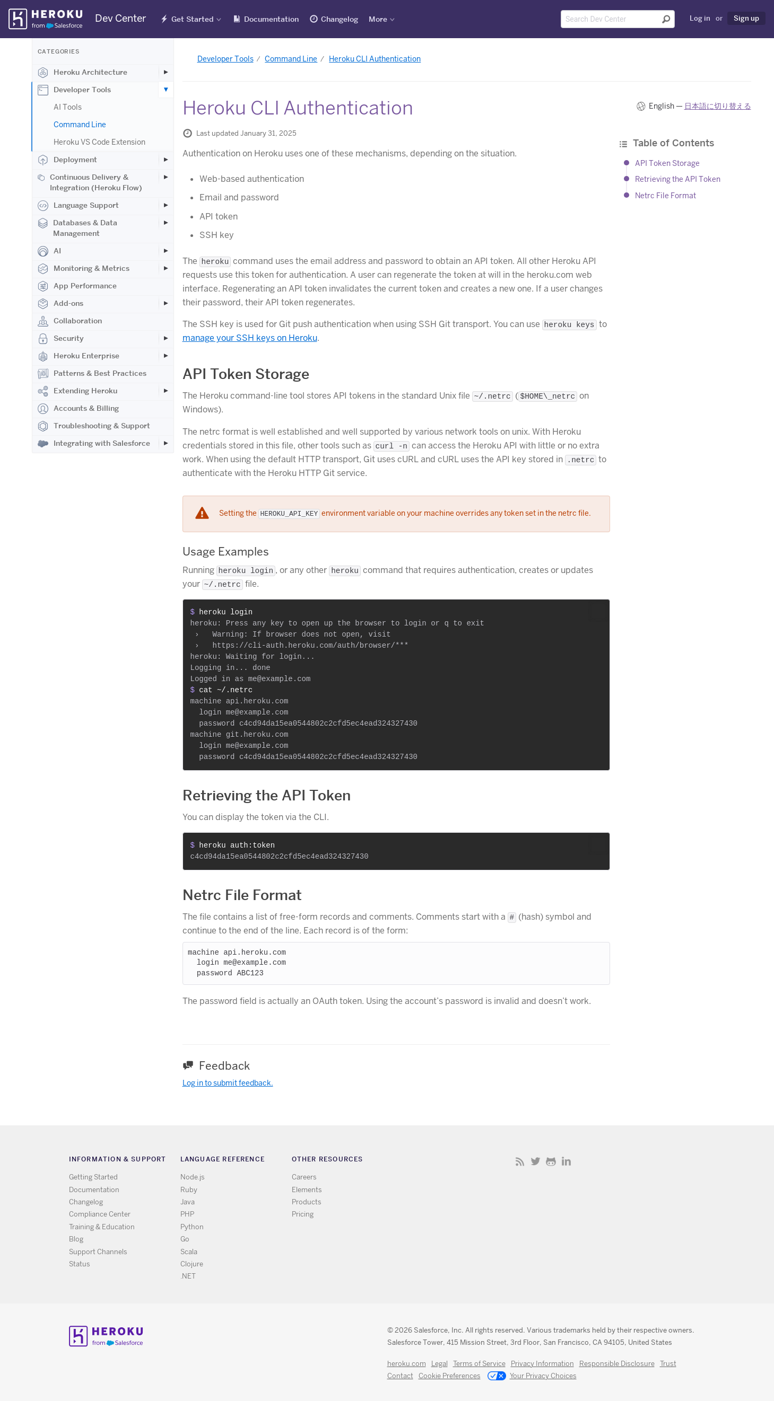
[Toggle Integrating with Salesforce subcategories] (166, 443)
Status (79, 1264)
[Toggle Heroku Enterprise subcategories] (166, 356)
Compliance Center (100, 1214)
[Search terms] (618, 19)
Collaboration (70, 321)
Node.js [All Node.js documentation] (192, 1177)
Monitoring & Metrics (83, 268)
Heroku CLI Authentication (375, 59)
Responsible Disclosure (617, 1364)
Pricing (303, 1214)
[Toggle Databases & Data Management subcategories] (166, 223)
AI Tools (68, 107)
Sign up (746, 18)
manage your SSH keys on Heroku (249, 337)
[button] (598, 611)
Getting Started (93, 1177)
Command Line (80, 124)
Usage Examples (225, 551)
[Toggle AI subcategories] (166, 251)
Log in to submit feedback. (227, 1083)
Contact (400, 1376)
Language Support (78, 205)
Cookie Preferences (450, 1376)
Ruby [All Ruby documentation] (188, 1190)
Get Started (192, 19)
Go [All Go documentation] (184, 1239)
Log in (700, 18)
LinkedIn (566, 1161)
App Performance (77, 286)
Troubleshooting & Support (94, 426)
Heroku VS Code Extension (99, 142)
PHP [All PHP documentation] (187, 1214)
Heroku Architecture (82, 72)
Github (550, 1161)
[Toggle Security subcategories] (166, 338)
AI (49, 251)
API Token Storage (667, 163)
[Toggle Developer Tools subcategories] (166, 90)
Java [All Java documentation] (187, 1202)
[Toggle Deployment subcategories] (166, 160)
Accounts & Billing (78, 408)
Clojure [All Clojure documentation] (191, 1264)
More (378, 19)
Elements (307, 1190)
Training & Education (102, 1227)
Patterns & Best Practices (92, 373)
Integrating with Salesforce (94, 443)
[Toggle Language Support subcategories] (166, 205)
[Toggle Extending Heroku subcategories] (166, 391)
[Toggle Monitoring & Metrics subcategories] (166, 268)
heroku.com (406, 1364)
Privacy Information (542, 1364)
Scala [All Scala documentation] (188, 1252)
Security (61, 338)
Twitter (535, 1161)
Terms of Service (479, 1364)
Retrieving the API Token (677, 179)
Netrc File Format (665, 195)
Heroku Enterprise (78, 356)
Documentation (271, 19)
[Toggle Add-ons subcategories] (166, 303)
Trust (668, 1364)
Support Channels (98, 1252)
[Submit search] (666, 19)
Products (306, 1202)
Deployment (67, 160)
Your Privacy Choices (532, 1376)
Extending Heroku (77, 391)
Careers (304, 1177)
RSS (520, 1161)
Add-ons (60, 303)
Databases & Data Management (77, 228)
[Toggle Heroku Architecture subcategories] (166, 72)
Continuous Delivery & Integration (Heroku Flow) (90, 182)
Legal (439, 1364)
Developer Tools (74, 90)
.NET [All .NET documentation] (188, 1276)
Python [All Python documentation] (192, 1227)
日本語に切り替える (717, 106)
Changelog (339, 19)
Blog (76, 1239)
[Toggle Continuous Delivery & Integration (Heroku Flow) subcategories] (166, 177)
